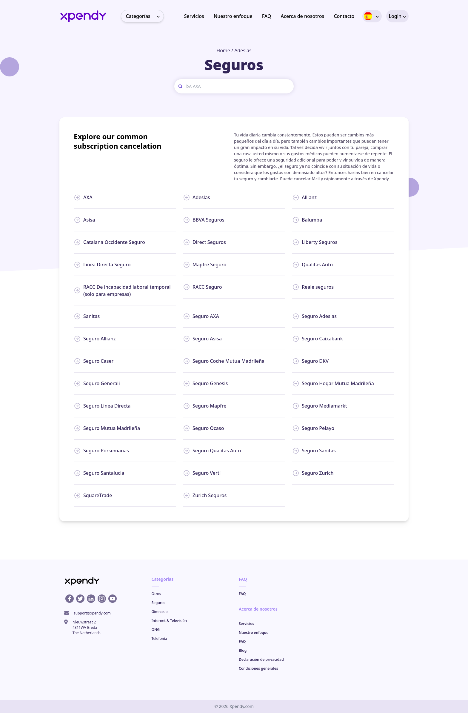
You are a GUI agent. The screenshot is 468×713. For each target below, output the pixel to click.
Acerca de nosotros (302, 16)
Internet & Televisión (169, 620)
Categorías (145, 16)
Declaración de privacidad (261, 659)
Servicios (194, 16)
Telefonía (159, 638)
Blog (243, 650)
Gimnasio (160, 611)
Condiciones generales (258, 668)
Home (223, 50)
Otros (156, 593)
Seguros (158, 602)
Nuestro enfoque (233, 16)
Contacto (344, 16)
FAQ (266, 16)
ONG (156, 629)
